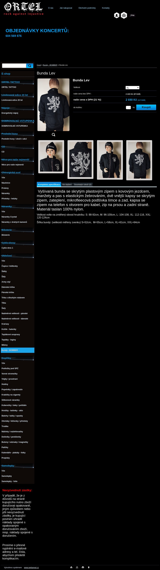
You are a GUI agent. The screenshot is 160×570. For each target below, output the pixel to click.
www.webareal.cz (31, 567)
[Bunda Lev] (53, 108)
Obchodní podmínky (87, 8)
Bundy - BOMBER (50, 65)
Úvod (39, 65)
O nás (50, 8)
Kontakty (106, 8)
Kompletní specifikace (49, 184)
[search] (29, 65)
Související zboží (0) (82, 185)
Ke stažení (67, 185)
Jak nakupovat (66, 8)
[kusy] (128, 107)
